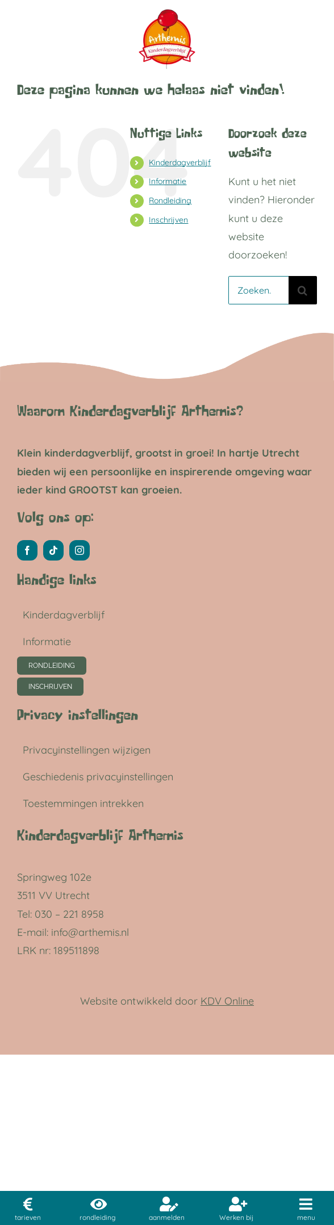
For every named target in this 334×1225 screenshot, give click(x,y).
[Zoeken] (303, 290)
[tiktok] (53, 550)
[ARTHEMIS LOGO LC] (167, 10)
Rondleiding (170, 200)
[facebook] (27, 550)
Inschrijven (168, 220)
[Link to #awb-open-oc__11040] (306, 1204)
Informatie (167, 181)
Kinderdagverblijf (180, 162)
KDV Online (227, 1000)
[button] (152, 750)
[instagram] (79, 550)
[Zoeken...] (258, 290)
